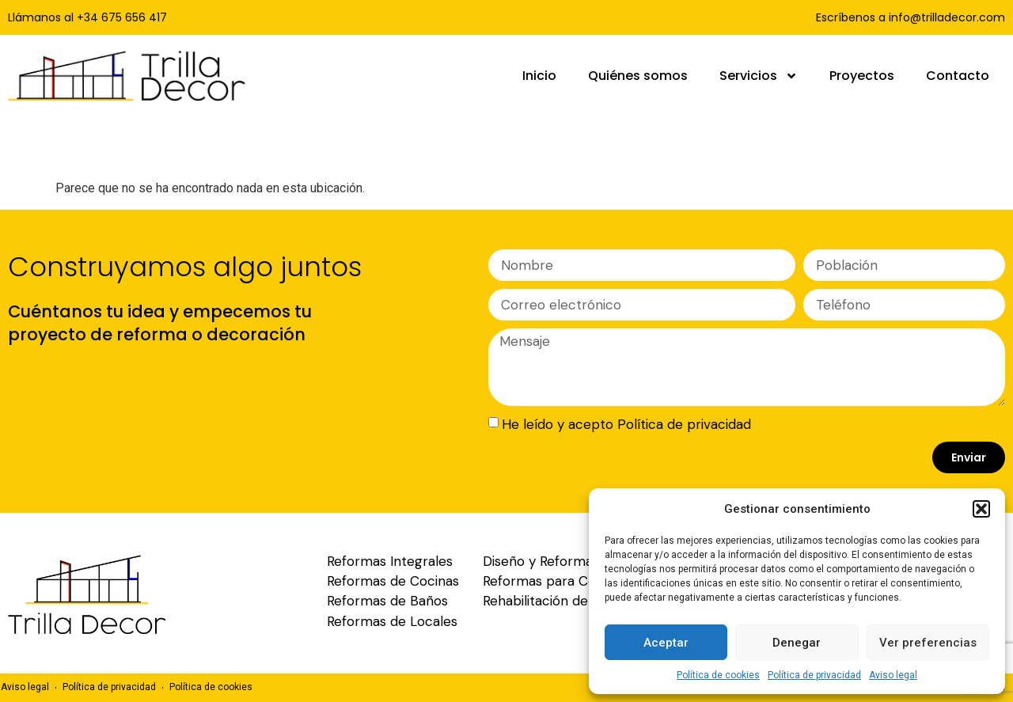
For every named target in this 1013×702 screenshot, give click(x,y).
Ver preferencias (928, 643)
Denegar (796, 643)
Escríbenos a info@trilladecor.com (910, 17)
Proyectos (861, 75)
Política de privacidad (814, 675)
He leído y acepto (626, 424)
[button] (981, 509)
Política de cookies (718, 675)
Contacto (957, 75)
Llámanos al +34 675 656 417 (87, 17)
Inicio (539, 75)
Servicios (758, 76)
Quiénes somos (638, 75)
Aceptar (666, 643)
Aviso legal (893, 675)
